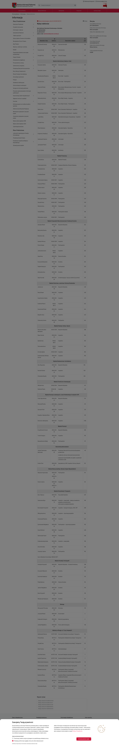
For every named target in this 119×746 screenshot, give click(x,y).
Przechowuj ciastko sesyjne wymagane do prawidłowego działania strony (30, 738)
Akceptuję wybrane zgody (83, 739)
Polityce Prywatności (77, 731)
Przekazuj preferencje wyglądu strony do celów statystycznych (27, 741)
